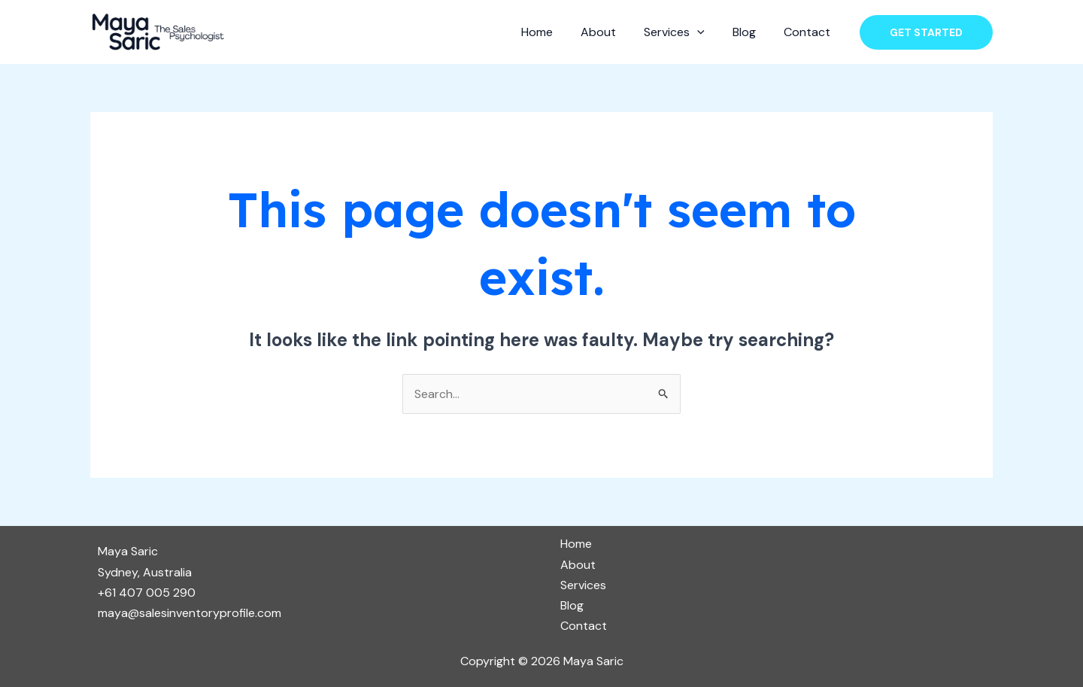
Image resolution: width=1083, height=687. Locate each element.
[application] (706, 32)
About (611, 32)
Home (554, 32)
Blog (750, 32)
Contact (809, 32)
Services (684, 32)
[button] (926, 32)
